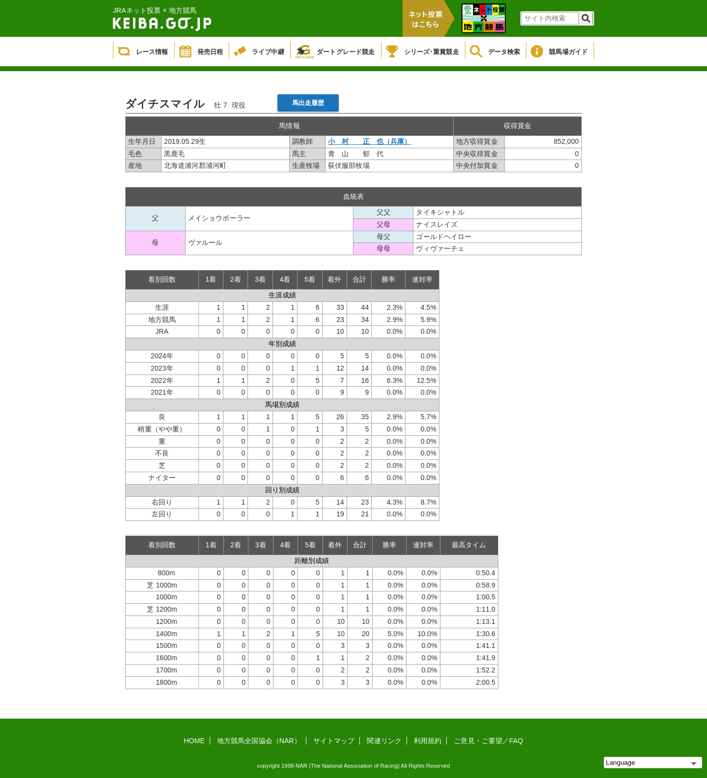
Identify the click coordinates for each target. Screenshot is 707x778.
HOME (194, 741)
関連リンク (384, 741)
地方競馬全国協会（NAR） (259, 741)
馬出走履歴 (308, 103)
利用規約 (427, 741)
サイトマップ (334, 741)
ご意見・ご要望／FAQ (488, 741)
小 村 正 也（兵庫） (369, 141)
